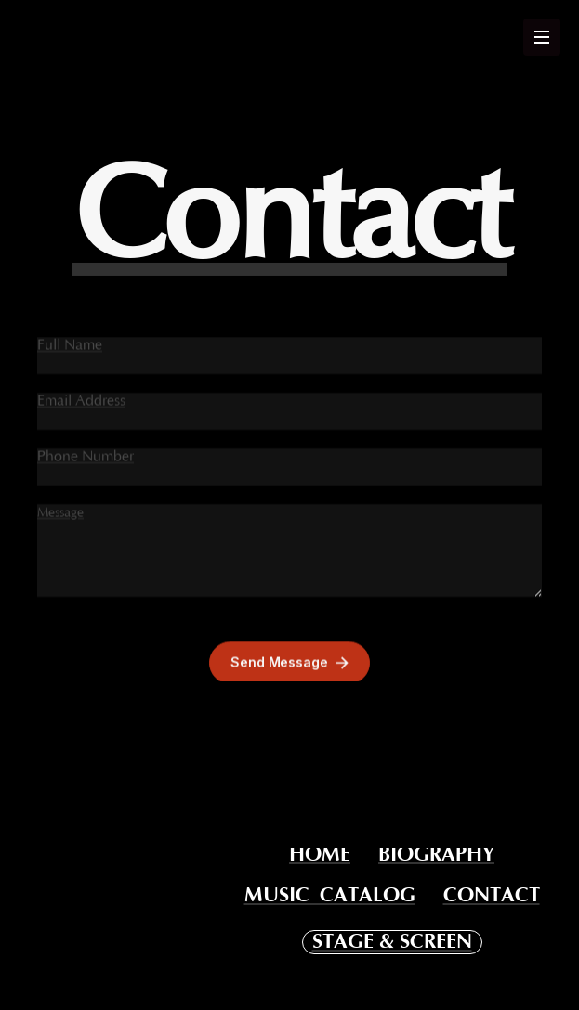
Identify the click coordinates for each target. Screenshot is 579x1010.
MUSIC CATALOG (329, 895)
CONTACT (491, 895)
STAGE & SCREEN (392, 941)
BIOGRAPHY (436, 854)
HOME (319, 854)
